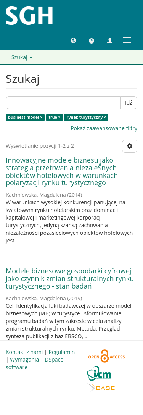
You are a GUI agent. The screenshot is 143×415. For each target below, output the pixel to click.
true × (54, 117)
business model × (25, 117)
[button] (73, 40)
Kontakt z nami (24, 351)
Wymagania (24, 359)
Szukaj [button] (21, 57)
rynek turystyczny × (86, 117)
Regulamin (61, 351)
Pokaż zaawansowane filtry (104, 128)
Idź (128, 102)
